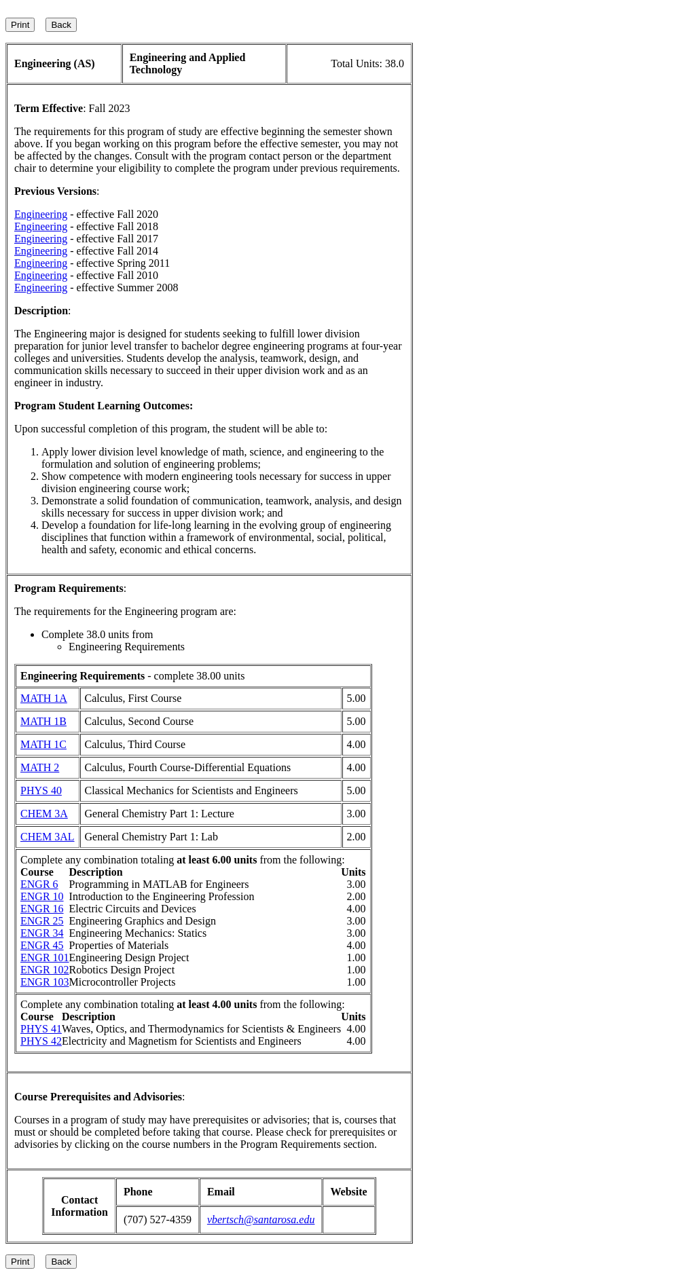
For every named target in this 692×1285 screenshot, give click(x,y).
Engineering (40, 214)
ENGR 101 (44, 957)
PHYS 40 (41, 790)
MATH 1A (43, 698)
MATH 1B (43, 721)
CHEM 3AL (47, 836)
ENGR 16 (42, 908)
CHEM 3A (44, 813)
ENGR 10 (42, 896)
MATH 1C (43, 744)
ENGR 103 (44, 982)
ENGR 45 (42, 945)
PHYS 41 (41, 1029)
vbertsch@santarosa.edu (261, 1219)
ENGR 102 (44, 969)
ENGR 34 (42, 933)
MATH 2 (39, 767)
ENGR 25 (42, 921)
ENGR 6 (39, 884)
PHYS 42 (41, 1041)
